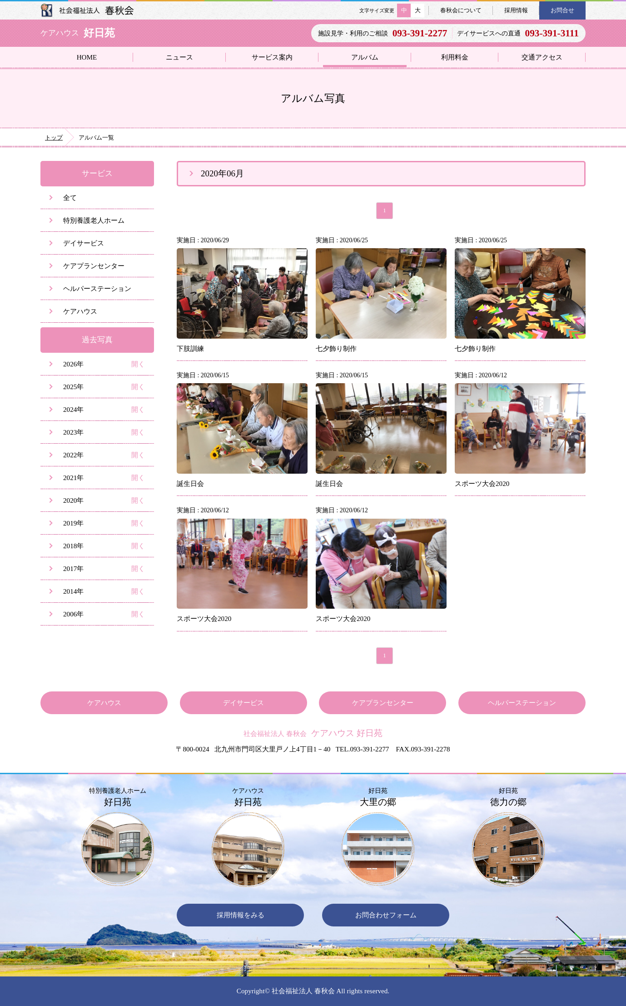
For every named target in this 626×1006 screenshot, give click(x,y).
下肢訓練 (190, 348)
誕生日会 (190, 483)
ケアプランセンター (93, 266)
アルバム (364, 57)
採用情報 (516, 10)
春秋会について (461, 10)
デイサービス (83, 243)
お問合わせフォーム (386, 915)
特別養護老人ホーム (93, 220)
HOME (87, 57)
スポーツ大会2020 (482, 483)
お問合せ (562, 10)
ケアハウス (80, 311)
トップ (54, 137)
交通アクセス (542, 57)
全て (70, 197)
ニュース (179, 57)
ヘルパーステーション (97, 288)
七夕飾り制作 (336, 348)
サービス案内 (272, 57)
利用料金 (454, 57)
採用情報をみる (240, 915)
